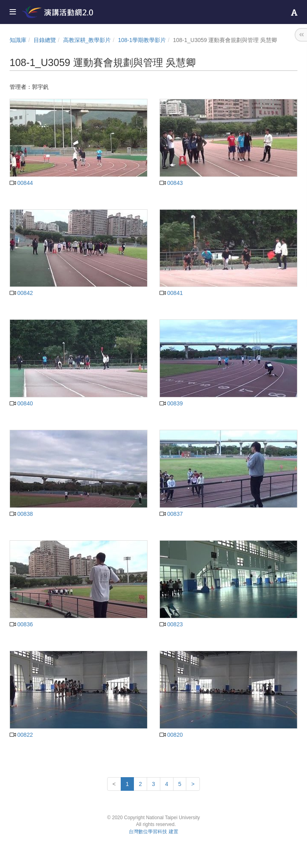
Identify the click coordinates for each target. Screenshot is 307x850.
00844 (21, 183)
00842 (21, 293)
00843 (171, 183)
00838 (21, 514)
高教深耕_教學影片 (87, 40)
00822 (21, 735)
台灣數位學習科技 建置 (153, 831)
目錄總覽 (45, 40)
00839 (171, 403)
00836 (21, 624)
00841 (171, 293)
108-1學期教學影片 (142, 40)
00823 (171, 624)
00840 (21, 403)
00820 (171, 735)
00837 (171, 514)
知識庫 (18, 40)
